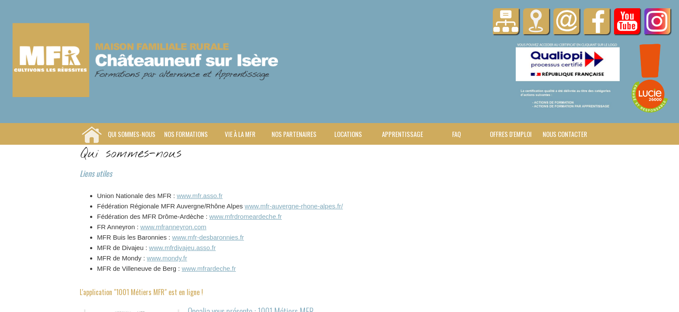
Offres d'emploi (511, 134)
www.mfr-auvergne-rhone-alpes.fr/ (294, 206)
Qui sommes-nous (131, 134)
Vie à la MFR (240, 134)
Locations (348, 134)
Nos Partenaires (294, 134)
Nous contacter (565, 134)
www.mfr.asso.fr (200, 195)
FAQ (456, 134)
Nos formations (186, 134)
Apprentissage (402, 134)
